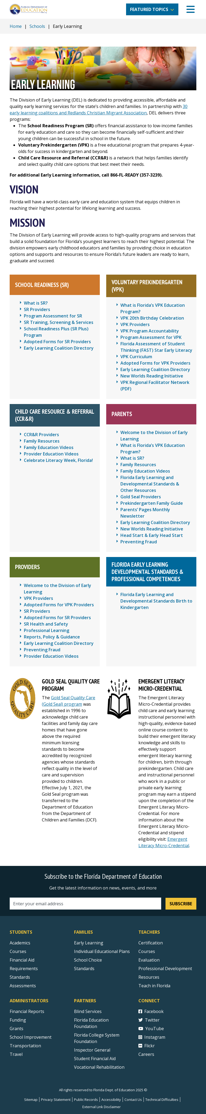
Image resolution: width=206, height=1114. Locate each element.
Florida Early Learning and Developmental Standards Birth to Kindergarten (156, 601)
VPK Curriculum (136, 357)
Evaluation (149, 960)
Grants (16, 1028)
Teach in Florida (154, 986)
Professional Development (165, 968)
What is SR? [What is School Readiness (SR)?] (36, 303)
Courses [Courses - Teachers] (146, 951)
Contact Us (133, 1099)
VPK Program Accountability (149, 331)
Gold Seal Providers (140, 497)
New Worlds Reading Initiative (151, 376)
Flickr (146, 1046)
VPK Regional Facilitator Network (154, 382)
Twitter (149, 1020)
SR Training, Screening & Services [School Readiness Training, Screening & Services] (58, 322)
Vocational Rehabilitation (99, 1067)
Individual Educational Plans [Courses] (102, 951)
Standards (84, 968)
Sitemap (31, 1099)
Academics (20, 943)
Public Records (86, 1099)
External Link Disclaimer (101, 1106)
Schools (37, 26)
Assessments (23, 986)
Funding (18, 1020)
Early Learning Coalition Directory (59, 348)
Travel (16, 1054)
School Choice (88, 960)
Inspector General (92, 1050)
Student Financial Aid (95, 1058)
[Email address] (85, 904)
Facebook (151, 1011)
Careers (146, 1054)
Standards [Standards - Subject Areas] (20, 977)
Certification (150, 943)
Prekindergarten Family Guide (151, 503)
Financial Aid (22, 960)
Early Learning (88, 943)
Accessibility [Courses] (111, 1099)
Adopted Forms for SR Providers (57, 342)
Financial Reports (27, 1011)
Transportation (25, 1046)
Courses (18, 951)
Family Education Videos (48, 447)
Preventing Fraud (138, 542)
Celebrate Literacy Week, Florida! (58, 460)
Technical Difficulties (161, 1099)
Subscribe (181, 904)
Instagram (151, 1037)
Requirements (24, 968)
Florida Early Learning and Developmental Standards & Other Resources (149, 483)
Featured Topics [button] (149, 9)
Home (16, 26)
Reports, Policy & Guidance (52, 637)
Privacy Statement (56, 1099)
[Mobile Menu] (190, 9)
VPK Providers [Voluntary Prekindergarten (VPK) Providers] (135, 324)
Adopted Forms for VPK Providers (155, 363)
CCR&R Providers (41, 435)
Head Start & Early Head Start (151, 535)
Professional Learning (46, 630)
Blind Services (88, 1011)
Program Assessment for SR (53, 316)
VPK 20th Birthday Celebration (152, 318)
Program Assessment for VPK (151, 337)
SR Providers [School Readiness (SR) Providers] (37, 309)
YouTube (151, 1028)
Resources (148, 977)
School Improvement (31, 1037)
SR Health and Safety (46, 624)
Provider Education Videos (51, 454)
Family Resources (42, 441)
